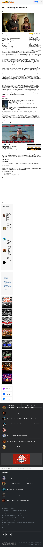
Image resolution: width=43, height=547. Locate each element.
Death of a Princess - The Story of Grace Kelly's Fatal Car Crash (16, 510)
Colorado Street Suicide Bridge (10, 508)
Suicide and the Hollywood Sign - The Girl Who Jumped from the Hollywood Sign (19, 522)
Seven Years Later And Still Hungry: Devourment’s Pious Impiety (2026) (20, 495)
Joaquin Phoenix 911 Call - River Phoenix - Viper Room (14, 513)
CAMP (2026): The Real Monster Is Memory (15, 489)
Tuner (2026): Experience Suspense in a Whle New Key (17, 478)
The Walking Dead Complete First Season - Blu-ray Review (7, 282)
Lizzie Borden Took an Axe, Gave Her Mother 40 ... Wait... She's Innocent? (18, 515)
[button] (42, 2)
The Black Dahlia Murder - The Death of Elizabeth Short (14, 527)
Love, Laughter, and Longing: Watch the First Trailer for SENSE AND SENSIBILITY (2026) (9, 228)
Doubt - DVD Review (6, 288)
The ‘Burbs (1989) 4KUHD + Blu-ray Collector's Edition (17, 435)
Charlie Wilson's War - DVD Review (7, 286)
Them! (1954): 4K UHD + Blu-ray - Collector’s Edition (17, 430)
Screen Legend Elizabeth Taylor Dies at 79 (12, 520)
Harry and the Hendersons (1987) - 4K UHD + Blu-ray (17, 446)
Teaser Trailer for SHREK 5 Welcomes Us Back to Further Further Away (9, 239)
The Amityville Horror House (9, 524)
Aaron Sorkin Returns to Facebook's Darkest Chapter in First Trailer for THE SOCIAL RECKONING (9, 262)
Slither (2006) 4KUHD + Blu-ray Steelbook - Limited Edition (18, 413)
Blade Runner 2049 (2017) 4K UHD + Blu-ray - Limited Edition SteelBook (20, 483)
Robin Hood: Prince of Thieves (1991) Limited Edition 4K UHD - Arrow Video (21, 441)
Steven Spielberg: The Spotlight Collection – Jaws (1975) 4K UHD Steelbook (21, 418)
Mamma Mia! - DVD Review (7, 291)
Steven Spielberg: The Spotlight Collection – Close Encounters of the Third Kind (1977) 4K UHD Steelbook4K (23, 424)
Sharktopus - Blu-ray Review (7, 278)
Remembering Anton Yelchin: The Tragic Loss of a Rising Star (15, 517)
